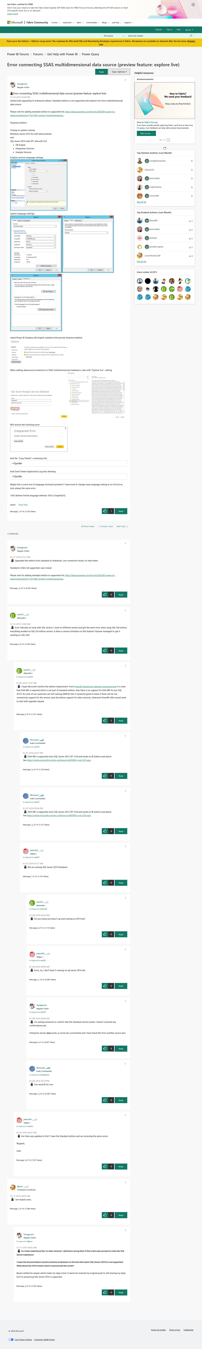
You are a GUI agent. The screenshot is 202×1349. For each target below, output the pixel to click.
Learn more (12, 13)
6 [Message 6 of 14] (25, 714)
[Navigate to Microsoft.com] (15, 22)
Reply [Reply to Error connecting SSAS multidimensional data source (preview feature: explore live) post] (121, 511)
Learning (115, 22)
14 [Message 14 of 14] (19, 588)
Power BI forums (18, 54)
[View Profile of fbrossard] (34, 739)
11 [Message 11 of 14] (39, 979)
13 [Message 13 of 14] (32, 769)
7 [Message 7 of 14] (31, 876)
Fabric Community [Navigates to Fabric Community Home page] (37, 22)
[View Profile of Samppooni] (22, 83)
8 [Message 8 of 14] (38, 928)
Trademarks (188, 1330)
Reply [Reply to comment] (121, 594)
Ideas (79, 22)
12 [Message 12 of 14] (32, 824)
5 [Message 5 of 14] (25, 1160)
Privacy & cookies (158, 1330)
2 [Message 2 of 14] (18, 1208)
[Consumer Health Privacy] (44, 1339)
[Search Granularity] (114, 35)
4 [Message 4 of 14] (18, 644)
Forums (55, 22)
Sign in (169, 29)
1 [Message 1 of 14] (18, 511)
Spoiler (18, 463)
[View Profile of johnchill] (34, 850)
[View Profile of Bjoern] (20, 1186)
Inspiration (67, 22)
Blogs (104, 22)
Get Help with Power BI (62, 54)
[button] (101, 72)
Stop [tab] (168, 140)
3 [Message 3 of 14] (25, 1286)
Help (179, 29)
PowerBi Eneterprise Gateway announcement (95, 686)
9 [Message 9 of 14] (38, 1042)
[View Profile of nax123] (20, 614)
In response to (24, 677)
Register (158, 29)
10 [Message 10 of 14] (39, 1093)
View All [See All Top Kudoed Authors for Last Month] (141, 261)
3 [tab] (163, 140)
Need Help (23, 505)
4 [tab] (165, 140)
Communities (91, 22)
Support (127, 22)
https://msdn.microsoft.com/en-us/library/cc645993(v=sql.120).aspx (59, 760)
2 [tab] (161, 140)
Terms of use (174, 1330)
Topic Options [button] (118, 71)
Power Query (90, 54)
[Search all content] (160, 35)
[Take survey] (146, 133)
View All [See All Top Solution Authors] (141, 202)
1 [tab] (160, 140)
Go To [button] (188, 29)
